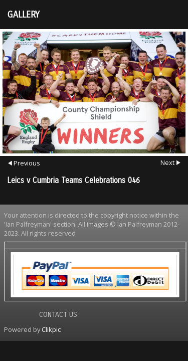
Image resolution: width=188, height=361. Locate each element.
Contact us (58, 314)
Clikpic (51, 329)
